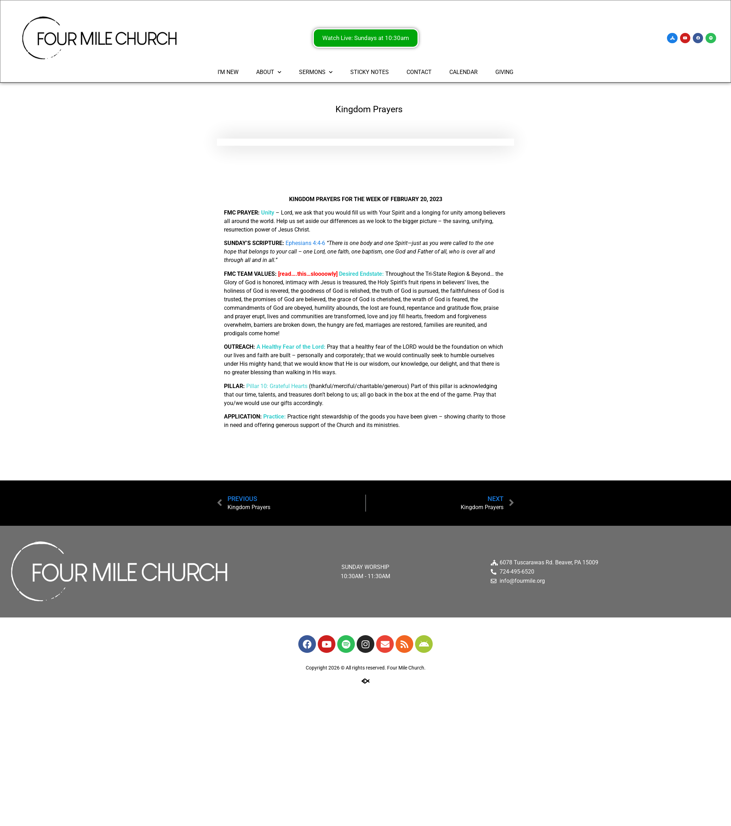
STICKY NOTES (369, 72)
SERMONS (316, 73)
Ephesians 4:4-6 (305, 243)
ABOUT (268, 73)
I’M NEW (228, 72)
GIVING (504, 72)
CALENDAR (463, 72)
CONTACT (419, 72)
